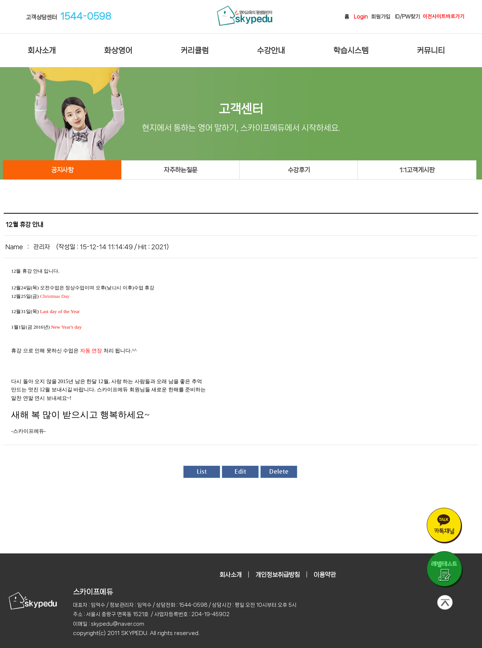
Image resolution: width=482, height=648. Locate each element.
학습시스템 (351, 50)
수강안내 (271, 50)
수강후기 (299, 170)
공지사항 (62, 170)
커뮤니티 (431, 50)
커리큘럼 (195, 50)
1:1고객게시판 (417, 170)
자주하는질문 (180, 170)
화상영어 (118, 50)
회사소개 (42, 50)
